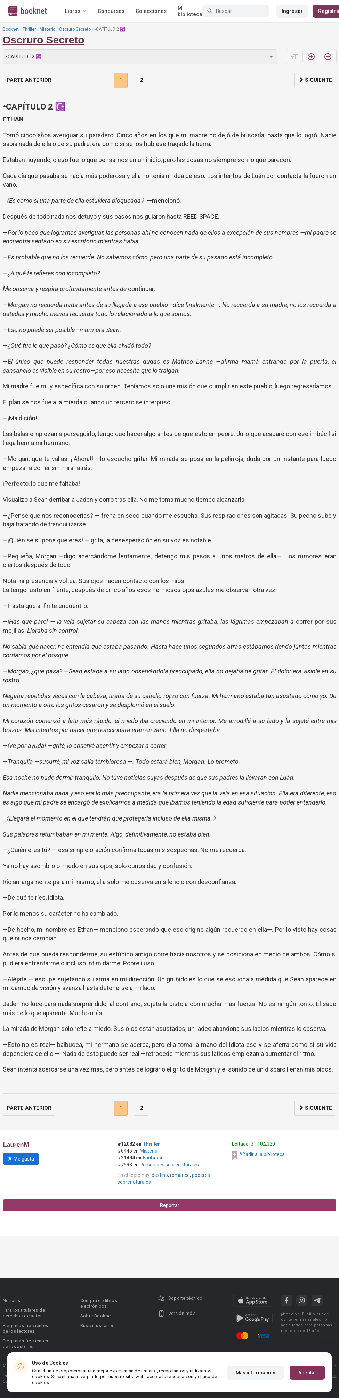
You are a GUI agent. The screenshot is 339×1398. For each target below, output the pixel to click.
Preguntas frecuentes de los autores (25, 1343)
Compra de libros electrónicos (98, 1303)
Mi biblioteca (190, 11)
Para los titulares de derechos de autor (24, 1313)
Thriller (29, 29)
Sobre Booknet (96, 1315)
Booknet (11, 29)
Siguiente (315, 80)
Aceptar (307, 1372)
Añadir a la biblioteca (262, 1154)
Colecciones (151, 11)
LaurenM (16, 1144)
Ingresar (292, 11)
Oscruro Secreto (75, 29)
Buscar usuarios (97, 1325)
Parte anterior (29, 80)
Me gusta (21, 1159)
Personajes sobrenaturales (169, 1164)
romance (180, 1175)
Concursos (111, 11)
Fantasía (152, 1158)
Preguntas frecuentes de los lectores (25, 1328)
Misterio (47, 29)
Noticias (12, 1300)
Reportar (169, 1205)
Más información (256, 1372)
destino (160, 1175)
